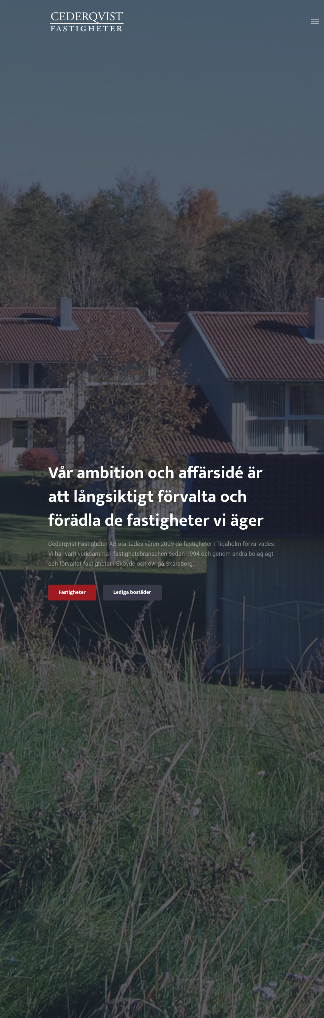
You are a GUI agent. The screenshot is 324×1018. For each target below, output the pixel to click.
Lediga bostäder (132, 592)
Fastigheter (72, 592)
